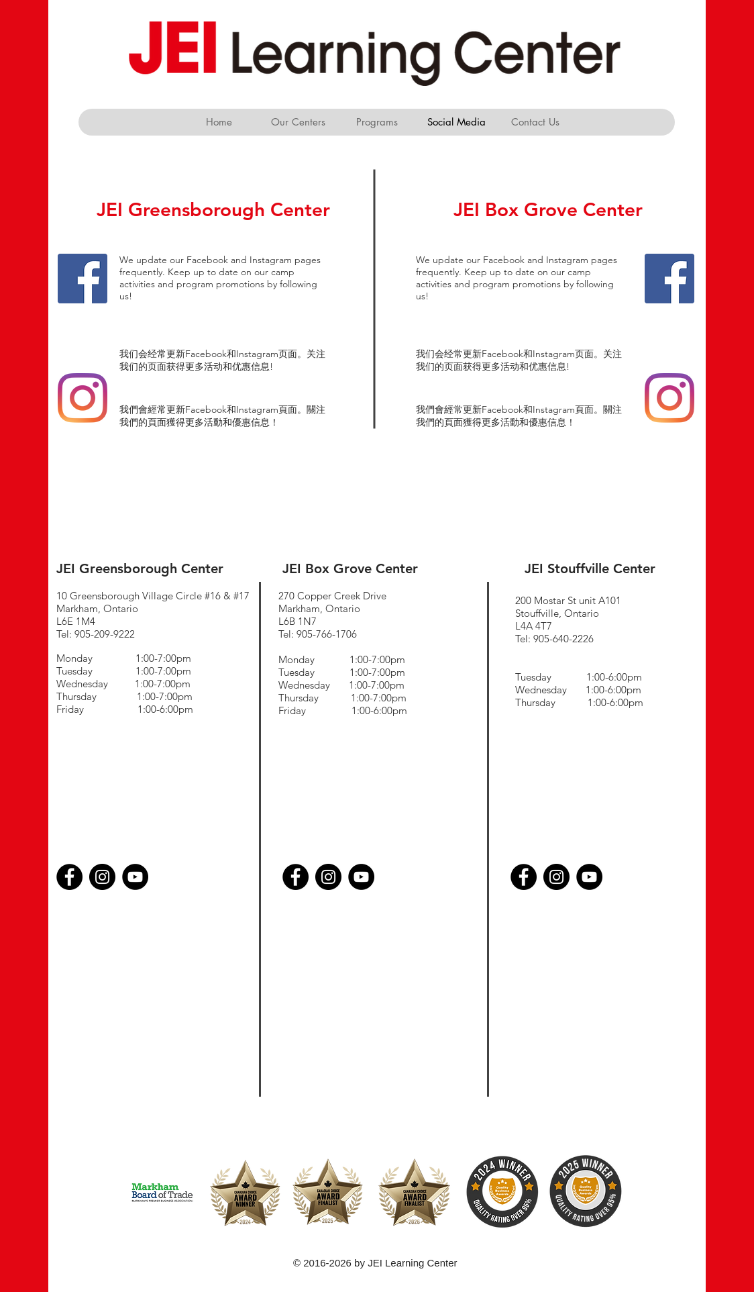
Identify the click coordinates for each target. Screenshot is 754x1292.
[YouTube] (135, 877)
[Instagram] (82, 398)
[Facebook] (82, 278)
